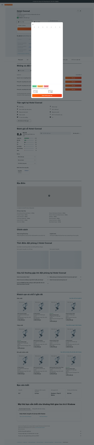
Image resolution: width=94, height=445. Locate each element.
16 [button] (44, 39)
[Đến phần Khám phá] (2, 17)
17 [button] (26, 42)
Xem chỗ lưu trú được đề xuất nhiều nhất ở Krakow (71, 352)
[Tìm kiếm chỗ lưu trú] (2, 11)
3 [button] (26, 36)
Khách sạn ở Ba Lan (40, 442)
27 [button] (35, 45)
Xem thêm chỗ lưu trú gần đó (75, 298)
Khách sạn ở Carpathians (49, 442)
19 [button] (32, 42)
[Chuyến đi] (2, 26)
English (57, 1)
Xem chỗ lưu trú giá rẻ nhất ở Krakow (73, 325)
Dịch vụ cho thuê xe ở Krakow (25, 416)
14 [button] (38, 39)
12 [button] (32, 39)
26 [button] (32, 45)
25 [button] (29, 45)
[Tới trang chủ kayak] (8, 4)
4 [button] (29, 36)
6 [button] (67, 33)
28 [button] (38, 45)
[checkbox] (23, 171)
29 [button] (41, 45)
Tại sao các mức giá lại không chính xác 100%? (49, 436)
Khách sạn (25, 442)
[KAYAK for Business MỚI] (2, 23)
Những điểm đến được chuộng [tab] (38, 408)
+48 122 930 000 (20, 16)
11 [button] (29, 39)
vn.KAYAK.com (19, 442)
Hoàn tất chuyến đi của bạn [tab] (24, 408)
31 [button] (26, 48)
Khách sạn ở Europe (31, 442)
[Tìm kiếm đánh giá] (56, 133)
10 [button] (26, 39)
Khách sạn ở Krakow (43, 416)
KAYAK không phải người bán (49, 431)
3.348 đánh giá (26, 17)
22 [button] (41, 42)
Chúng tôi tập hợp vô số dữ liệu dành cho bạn (49, 433)
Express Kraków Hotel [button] (54, 314)
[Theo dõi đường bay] (2, 20)
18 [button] (29, 42)
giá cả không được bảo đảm (40, 427)
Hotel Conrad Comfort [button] (22, 313)
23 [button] (44, 42)
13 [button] (35, 39)
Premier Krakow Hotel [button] (70, 313)
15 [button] (41, 39)
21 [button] (38, 42)
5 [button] (32, 36)
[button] (92, 1)
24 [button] (26, 45)
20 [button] (35, 42)
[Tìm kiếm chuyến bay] (2, 8)
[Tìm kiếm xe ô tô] (2, 14)
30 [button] (45, 45)
